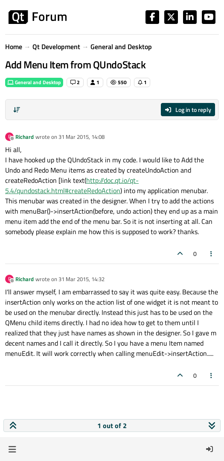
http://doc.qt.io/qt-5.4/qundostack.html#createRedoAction (72, 185)
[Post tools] (211, 253)
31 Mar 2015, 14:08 (81, 136)
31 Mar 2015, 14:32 (81, 279)
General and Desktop (34, 82)
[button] (12, 449)
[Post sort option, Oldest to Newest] (16, 110)
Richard (24, 136)
